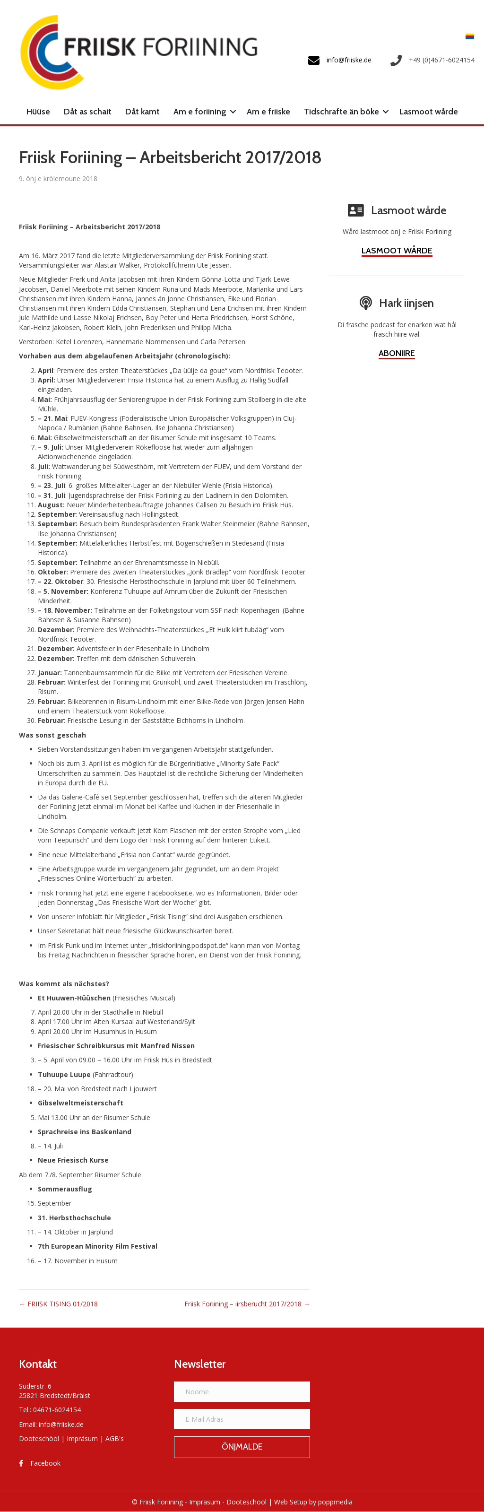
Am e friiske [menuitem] (268, 111)
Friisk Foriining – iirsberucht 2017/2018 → (247, 1303)
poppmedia (335, 1501)
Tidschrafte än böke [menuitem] (341, 111)
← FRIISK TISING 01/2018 (58, 1303)
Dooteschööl (39, 1438)
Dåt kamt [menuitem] (142, 111)
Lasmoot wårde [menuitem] (428, 111)
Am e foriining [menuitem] (199, 111)
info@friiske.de (61, 1424)
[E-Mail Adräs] (242, 1419)
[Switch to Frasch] (467, 36)
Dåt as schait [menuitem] (88, 111)
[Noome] (242, 1392)
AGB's (114, 1438)
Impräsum (82, 1438)
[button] (233, 111)
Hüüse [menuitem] (38, 111)
